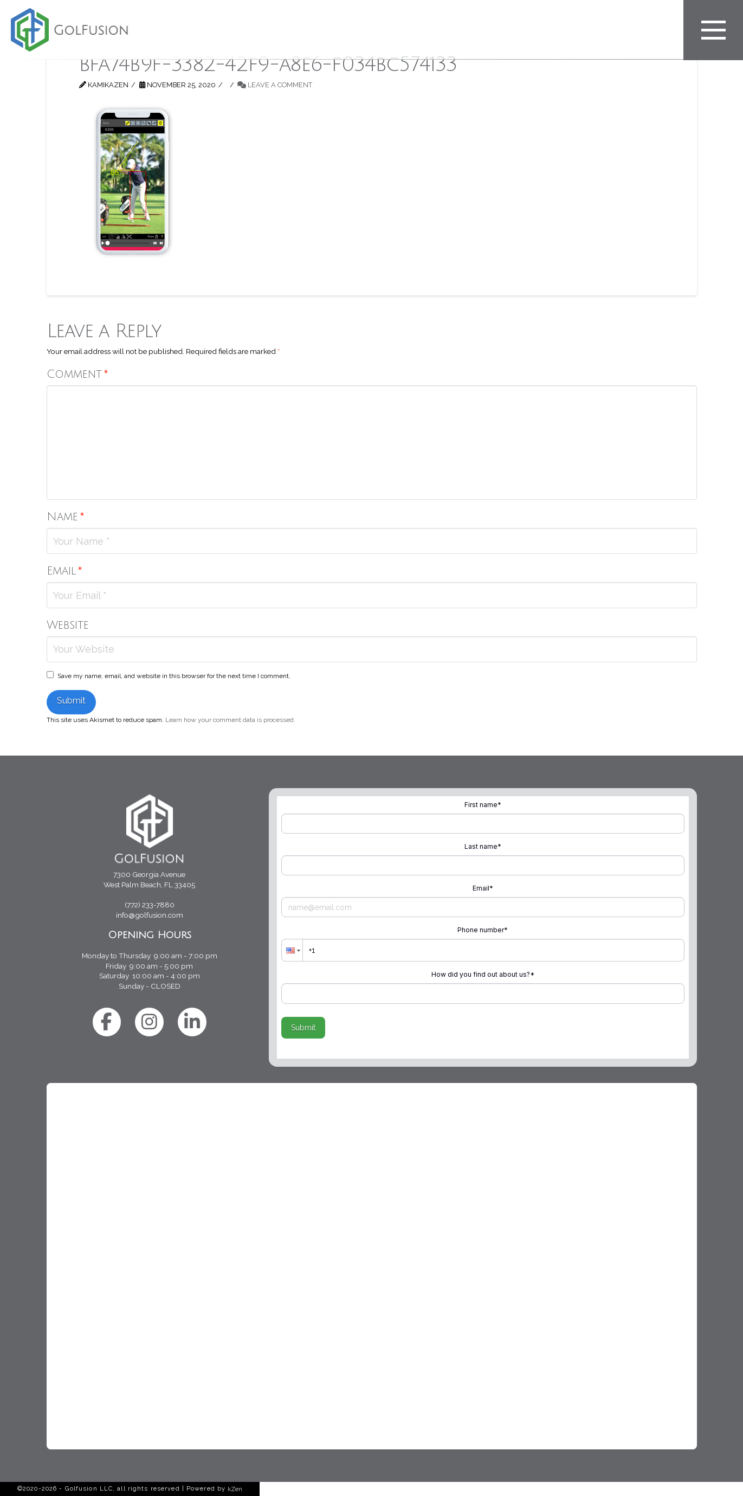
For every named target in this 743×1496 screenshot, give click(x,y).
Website (68, 625)
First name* (482, 805)
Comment (77, 374)
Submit (303, 1027)
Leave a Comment (274, 85)
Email (64, 571)
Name (66, 517)
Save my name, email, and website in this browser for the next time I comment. (173, 676)
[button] (292, 950)
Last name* (482, 846)
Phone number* (482, 930)
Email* (483, 888)
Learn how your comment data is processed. (230, 720)
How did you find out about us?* (482, 974)
